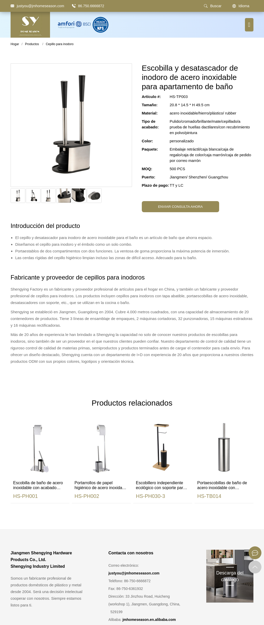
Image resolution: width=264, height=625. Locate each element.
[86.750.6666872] (74, 6)
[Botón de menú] (249, 24)
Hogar (15, 44)
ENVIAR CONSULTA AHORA (180, 207)
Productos (32, 44)
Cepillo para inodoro (59, 44)
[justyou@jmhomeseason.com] (37, 6)
